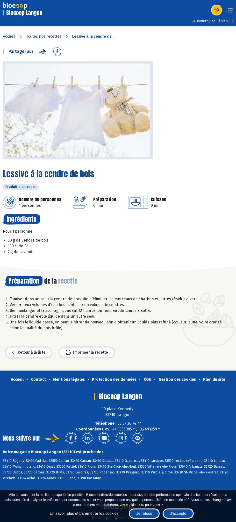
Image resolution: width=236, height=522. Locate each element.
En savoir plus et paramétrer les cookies (84, 513)
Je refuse (144, 513)
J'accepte (178, 513)
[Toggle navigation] (230, 12)
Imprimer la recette (87, 352)
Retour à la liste (28, 352)
